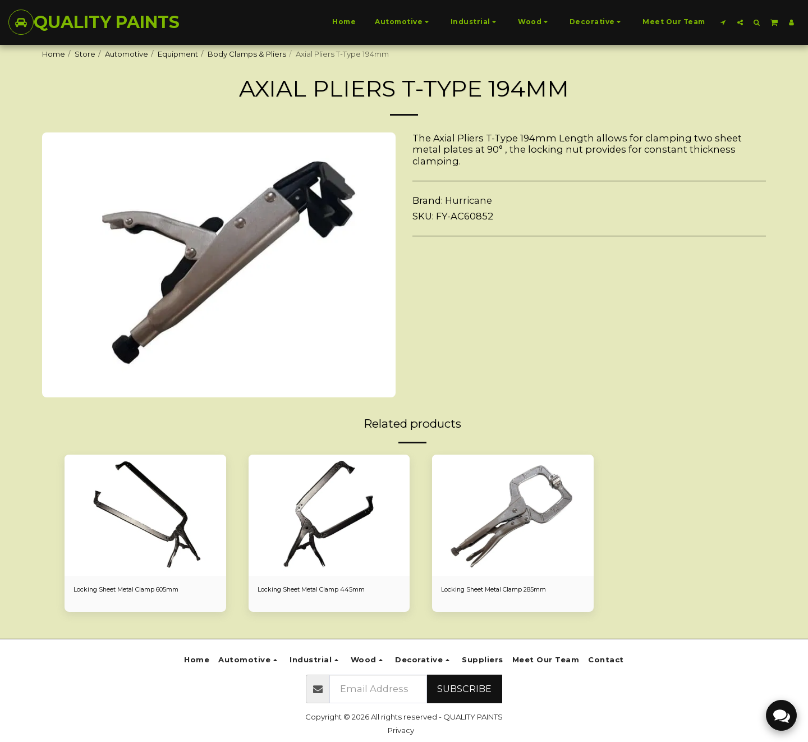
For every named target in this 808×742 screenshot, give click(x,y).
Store (85, 53)
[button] (723, 22)
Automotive (126, 53)
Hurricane (468, 200)
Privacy (401, 730)
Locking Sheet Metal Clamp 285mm (506, 589)
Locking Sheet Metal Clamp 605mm (139, 589)
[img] (145, 515)
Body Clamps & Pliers (247, 53)
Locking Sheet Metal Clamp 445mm (323, 589)
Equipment (178, 53)
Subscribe (464, 688)
